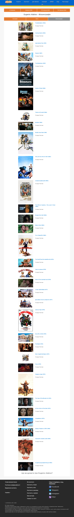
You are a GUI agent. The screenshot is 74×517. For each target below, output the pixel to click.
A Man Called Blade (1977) (41, 289)
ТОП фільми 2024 (61, 10)
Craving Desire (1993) (40, 33)
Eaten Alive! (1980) (39, 225)
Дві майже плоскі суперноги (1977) (43, 299)
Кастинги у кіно (31, 487)
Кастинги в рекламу (32, 490)
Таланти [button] (18, 1)
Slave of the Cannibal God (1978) (43, 279)
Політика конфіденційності (12, 485)
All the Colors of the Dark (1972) (43, 408)
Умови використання (11, 482)
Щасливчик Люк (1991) (40, 43)
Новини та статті (31, 498)
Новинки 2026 (28, 10)
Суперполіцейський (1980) (41, 180)
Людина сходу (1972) (40, 374)
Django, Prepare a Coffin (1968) (42, 428)
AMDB (52, 1)
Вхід (58, 1)
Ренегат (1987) (38, 53)
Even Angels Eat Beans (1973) (42, 354)
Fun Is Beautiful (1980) (40, 235)
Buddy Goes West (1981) (41, 132)
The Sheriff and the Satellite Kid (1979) (44, 259)
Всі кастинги (30, 482)
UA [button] (42, 4)
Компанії (44, 1)
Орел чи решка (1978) (40, 269)
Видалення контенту (11, 488)
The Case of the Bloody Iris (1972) (43, 398)
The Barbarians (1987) (40, 63)
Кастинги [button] (26, 1)
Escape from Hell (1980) (41, 215)
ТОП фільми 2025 (45, 10)
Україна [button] (7, 492)
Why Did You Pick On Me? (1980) (43, 156)
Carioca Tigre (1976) (40, 309)
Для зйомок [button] (35, 1)
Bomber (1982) (38, 122)
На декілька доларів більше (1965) (43, 462)
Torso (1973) (38, 364)
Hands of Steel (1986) (40, 88)
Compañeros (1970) (40, 418)
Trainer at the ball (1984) (41, 112)
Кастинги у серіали (32, 493)
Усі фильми (12, 10)
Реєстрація (65, 1)
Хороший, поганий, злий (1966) (43, 438)
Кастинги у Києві (32, 484)
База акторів (30, 495)
